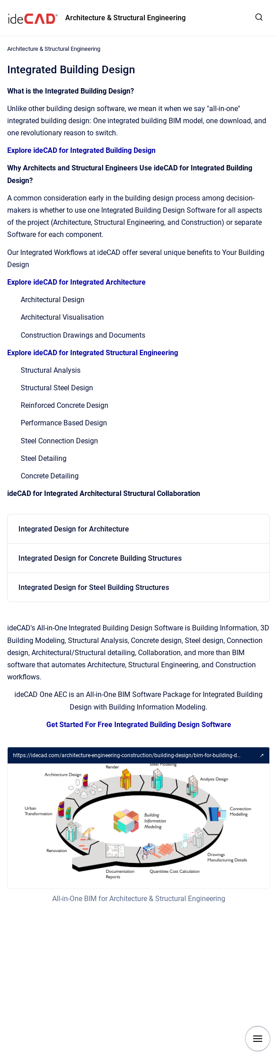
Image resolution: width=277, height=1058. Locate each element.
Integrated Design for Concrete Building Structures (100, 558)
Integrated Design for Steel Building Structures (93, 587)
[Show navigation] (258, 1039)
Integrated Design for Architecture (73, 529)
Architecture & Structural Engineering (125, 17)
